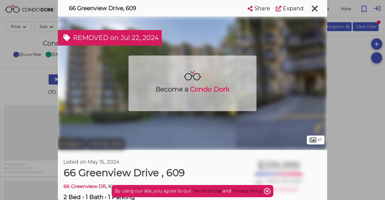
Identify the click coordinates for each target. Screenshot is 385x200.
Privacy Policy (248, 191)
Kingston (72, 144)
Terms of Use (206, 191)
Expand (289, 8)
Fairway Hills (106, 144)
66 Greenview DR (84, 186)
